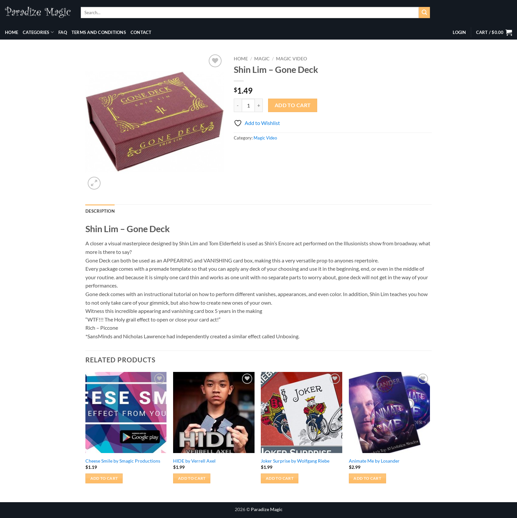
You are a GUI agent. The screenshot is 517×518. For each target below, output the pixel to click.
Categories (38, 32)
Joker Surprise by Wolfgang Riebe (295, 461)
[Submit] (424, 12)
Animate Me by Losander (374, 461)
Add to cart (293, 105)
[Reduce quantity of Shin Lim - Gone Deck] (238, 105)
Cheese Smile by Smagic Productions (122, 461)
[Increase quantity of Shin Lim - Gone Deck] (259, 105)
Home (11, 32)
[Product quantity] (248, 105)
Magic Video (291, 58)
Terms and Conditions (99, 32)
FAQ (62, 32)
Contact (141, 32)
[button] (459, 32)
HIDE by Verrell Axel (194, 461)
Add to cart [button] (104, 478)
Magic (262, 58)
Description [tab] (100, 211)
